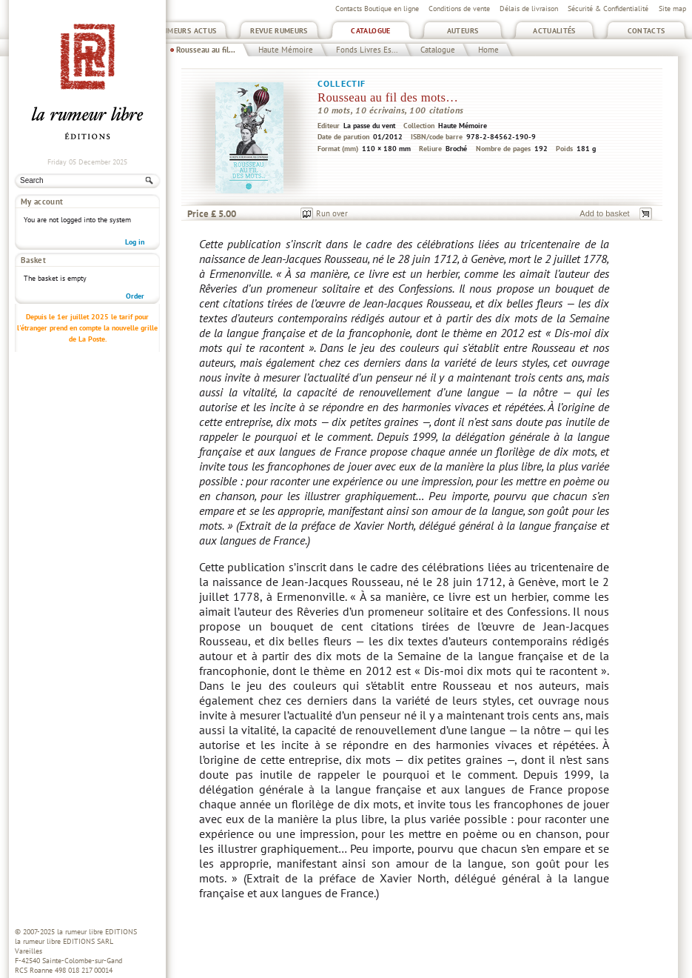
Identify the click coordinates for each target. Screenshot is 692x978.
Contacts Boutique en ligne (377, 8)
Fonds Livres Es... (366, 49)
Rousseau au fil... (205, 49)
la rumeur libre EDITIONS (97, 932)
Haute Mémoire (285, 49)
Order (135, 258)
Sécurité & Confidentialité (608, 8)
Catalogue (370, 31)
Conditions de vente (459, 8)
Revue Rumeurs (279, 31)
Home (488, 49)
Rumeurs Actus (187, 31)
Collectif (342, 83)
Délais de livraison (529, 8)
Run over (332, 213)
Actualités (554, 31)
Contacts (646, 31)
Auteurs (463, 31)
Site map (672, 8)
